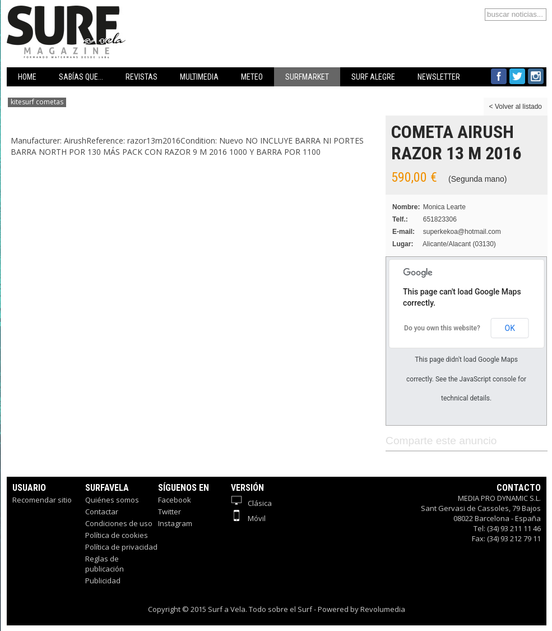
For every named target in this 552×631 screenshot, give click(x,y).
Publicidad (102, 580)
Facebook (174, 500)
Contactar (101, 511)
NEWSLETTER (439, 76)
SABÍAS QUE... (81, 76)
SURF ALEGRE (373, 76)
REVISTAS (141, 76)
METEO (252, 76)
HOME (27, 76)
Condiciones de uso (118, 523)
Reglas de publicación (104, 564)
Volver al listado (518, 106)
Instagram (175, 523)
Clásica (251, 503)
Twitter (169, 511)
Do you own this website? (442, 328)
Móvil (248, 518)
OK (510, 328)
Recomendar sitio (42, 500)
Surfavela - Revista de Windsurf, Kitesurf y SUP (120, 15)
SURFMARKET (307, 76)
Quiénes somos (112, 500)
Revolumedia (382, 609)
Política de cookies (116, 535)
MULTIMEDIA (199, 76)
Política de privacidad (121, 547)
